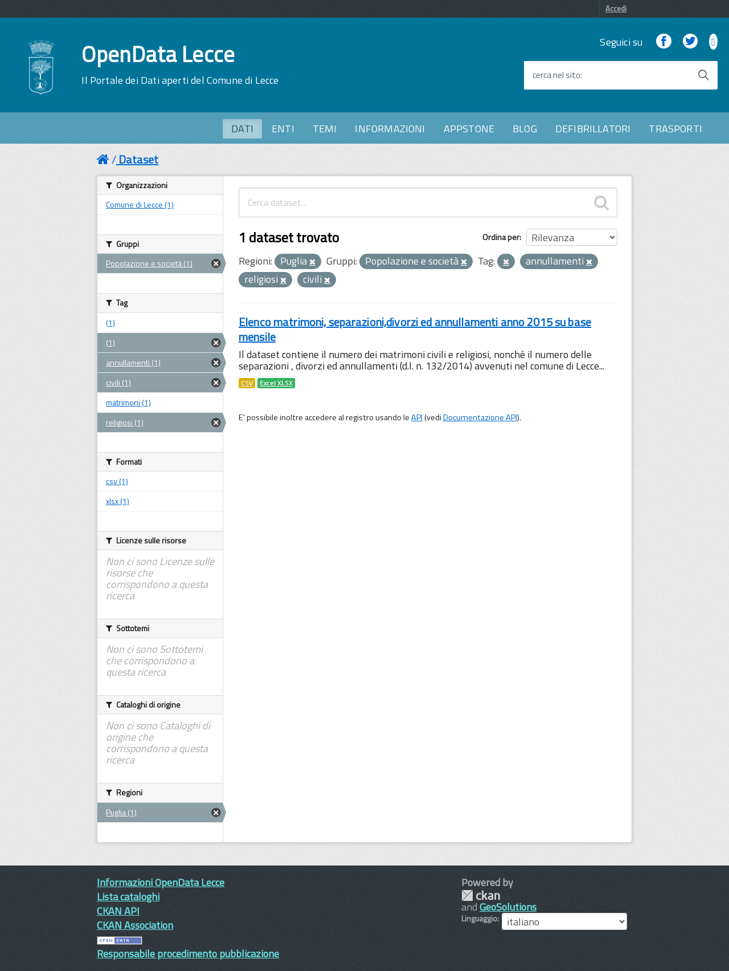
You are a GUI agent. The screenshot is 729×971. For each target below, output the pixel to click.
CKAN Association (135, 925)
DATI (242, 128)
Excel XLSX (276, 383)
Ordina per (500, 237)
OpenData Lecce (180, 65)
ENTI (283, 128)
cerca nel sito (556, 75)
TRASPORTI (675, 128)
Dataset (138, 159)
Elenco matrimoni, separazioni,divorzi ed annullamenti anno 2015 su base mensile (415, 329)
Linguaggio (479, 918)
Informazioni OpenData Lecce (160, 882)
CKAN (480, 895)
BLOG (525, 128)
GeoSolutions (508, 907)
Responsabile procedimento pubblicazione (188, 953)
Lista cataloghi (128, 896)
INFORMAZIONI (390, 128)
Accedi (615, 8)
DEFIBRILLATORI (593, 128)
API (417, 417)
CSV (247, 383)
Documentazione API (480, 417)
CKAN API (118, 911)
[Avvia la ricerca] (703, 75)
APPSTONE (469, 128)
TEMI (325, 128)
